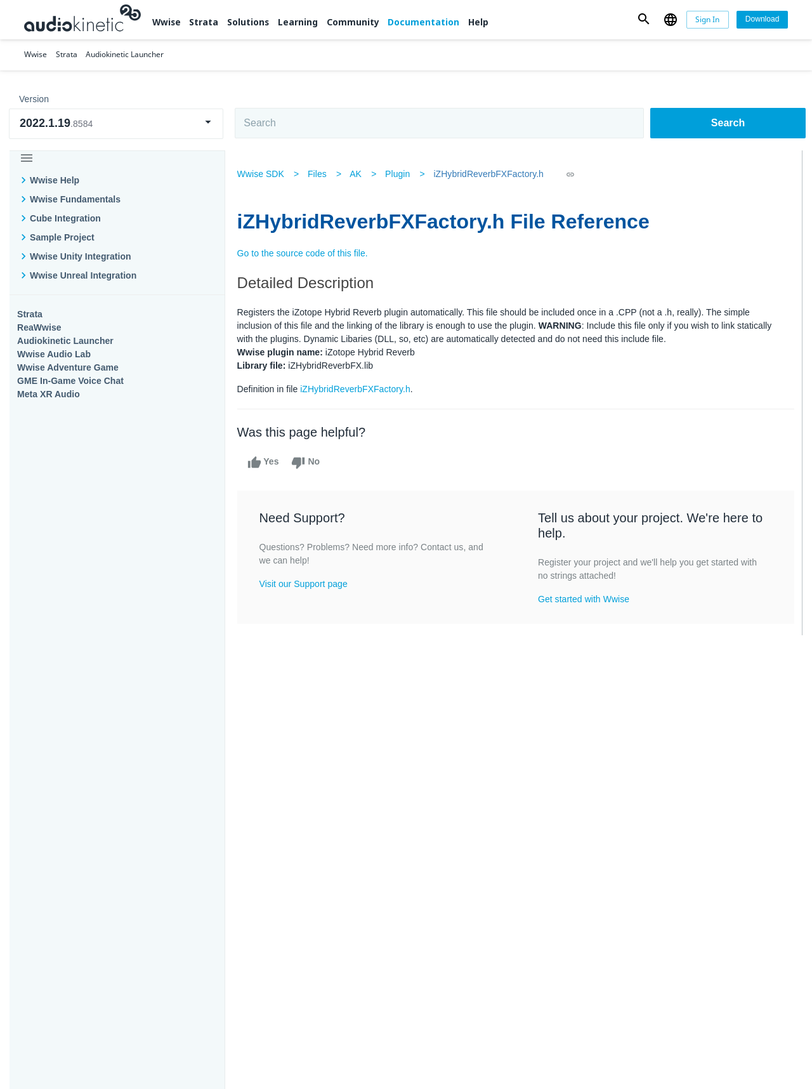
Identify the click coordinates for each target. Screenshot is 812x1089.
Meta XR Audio (48, 394)
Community (353, 22)
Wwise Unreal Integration (83, 275)
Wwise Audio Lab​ (54, 354)
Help (478, 22)
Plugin (401, 174)
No (309, 463)
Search (728, 122)
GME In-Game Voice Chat (70, 381)
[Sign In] (708, 20)
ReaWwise (39, 327)
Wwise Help (54, 180)
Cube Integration (65, 218)
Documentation (423, 22)
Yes (266, 463)
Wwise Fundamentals (75, 199)
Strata (203, 22)
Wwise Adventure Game (68, 367)
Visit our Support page (307, 584)
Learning (298, 22)
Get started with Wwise (584, 599)
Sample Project (62, 237)
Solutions (248, 22)
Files (320, 174)
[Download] (762, 20)
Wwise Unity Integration (80, 256)
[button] (644, 19)
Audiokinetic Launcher (65, 341)
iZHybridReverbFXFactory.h (492, 174)
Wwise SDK (263, 174)
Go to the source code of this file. (305, 253)
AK (359, 174)
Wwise (166, 22)
